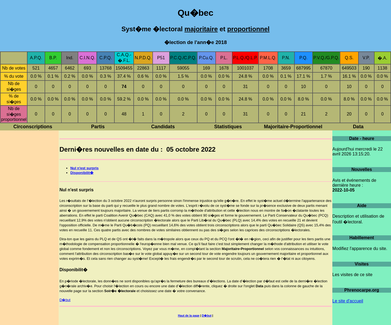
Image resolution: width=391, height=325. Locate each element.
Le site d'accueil (347, 301)
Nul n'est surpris (84, 168)
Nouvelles (361, 169)
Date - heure (361, 138)
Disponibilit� (81, 173)
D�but (64, 300)
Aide (362, 205)
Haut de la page (188, 315)
